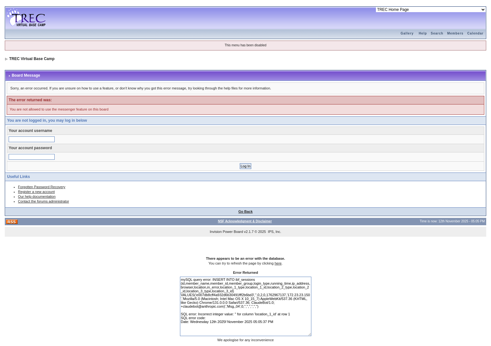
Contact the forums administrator (43, 201)
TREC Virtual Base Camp (32, 59)
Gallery (407, 33)
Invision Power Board (226, 232)
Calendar (475, 33)
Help (423, 33)
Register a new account (36, 192)
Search (437, 33)
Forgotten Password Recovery (41, 187)
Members (455, 33)
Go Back (245, 211)
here (278, 263)
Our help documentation (36, 196)
